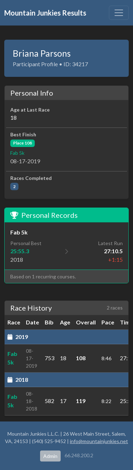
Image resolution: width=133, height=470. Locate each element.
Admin (50, 456)
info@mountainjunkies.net (99, 441)
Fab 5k (17, 153)
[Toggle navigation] (119, 13)
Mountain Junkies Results (45, 13)
